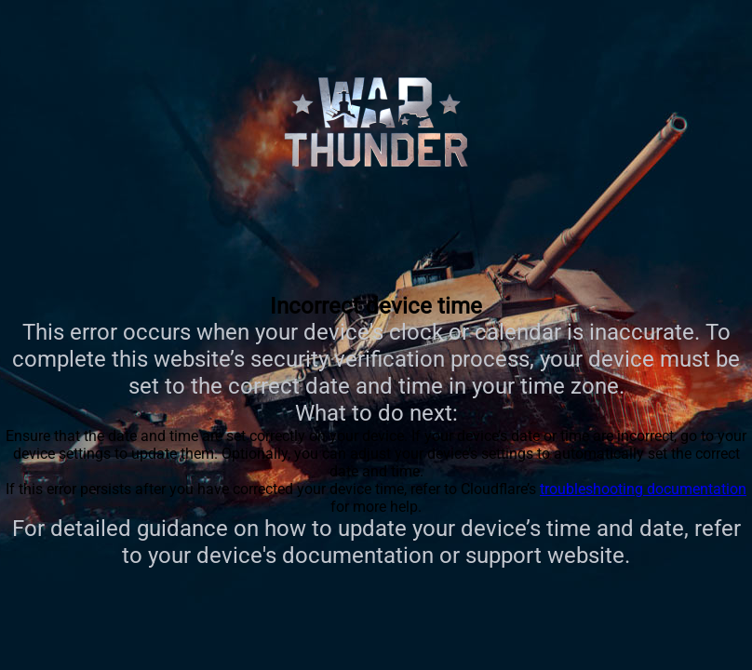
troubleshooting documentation (643, 489)
